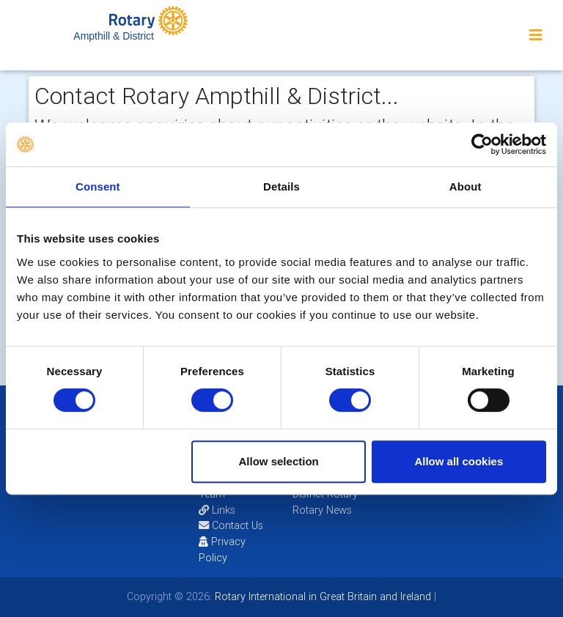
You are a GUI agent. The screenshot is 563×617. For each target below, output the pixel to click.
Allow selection (279, 461)
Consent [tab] (98, 186)
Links (217, 510)
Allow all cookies (458, 461)
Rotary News (322, 510)
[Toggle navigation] (535, 35)
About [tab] (465, 186)
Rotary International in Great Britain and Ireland (321, 596)
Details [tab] (281, 186)
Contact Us (231, 525)
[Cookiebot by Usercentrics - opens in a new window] (482, 144)
